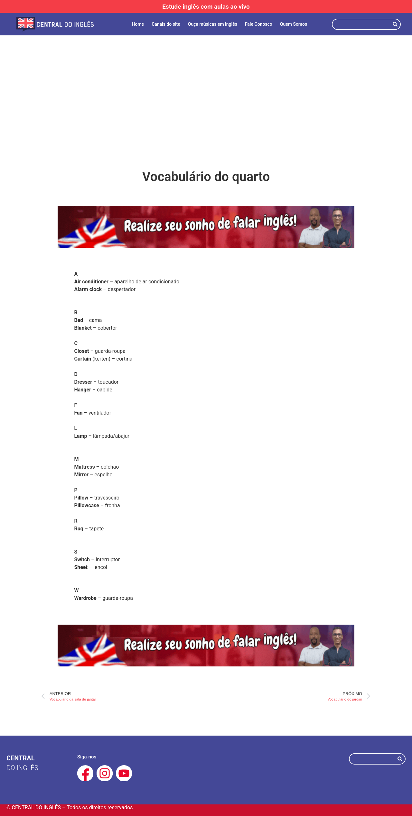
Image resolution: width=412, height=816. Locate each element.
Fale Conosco (258, 24)
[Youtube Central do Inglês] (124, 773)
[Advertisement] (206, 90)
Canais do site (166, 24)
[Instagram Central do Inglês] (105, 773)
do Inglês (22, 768)
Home (138, 24)
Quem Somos (293, 24)
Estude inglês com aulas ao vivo (206, 6)
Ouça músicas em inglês (212, 24)
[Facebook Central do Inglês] (85, 773)
